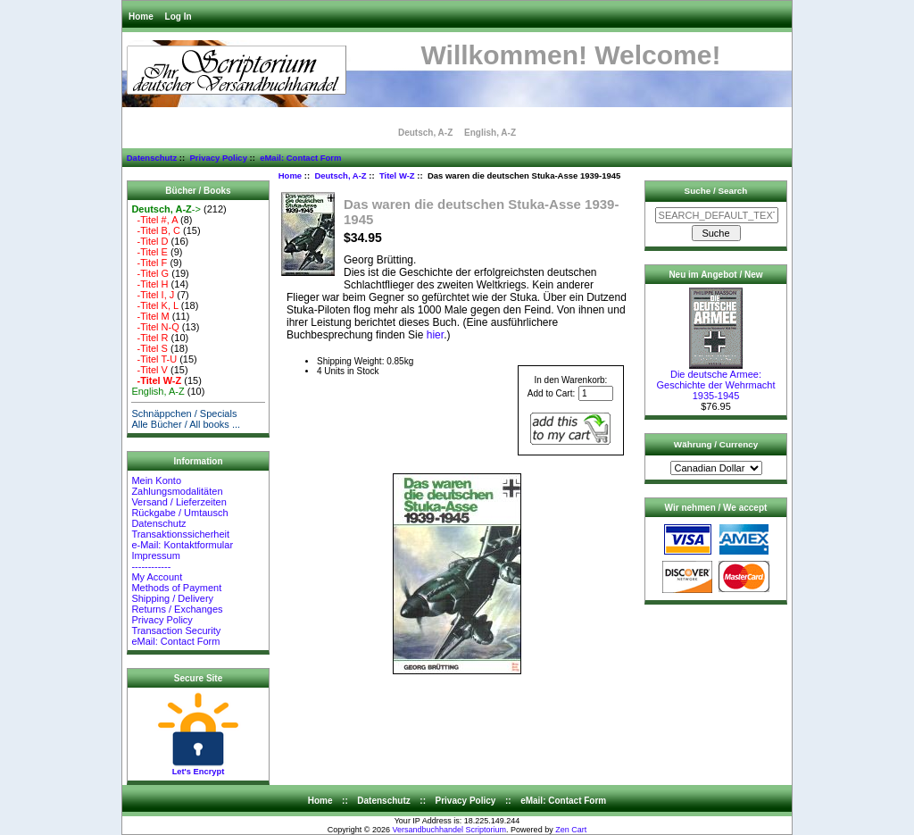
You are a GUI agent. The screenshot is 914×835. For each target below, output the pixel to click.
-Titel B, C (155, 230)
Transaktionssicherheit (180, 534)
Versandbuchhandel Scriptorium (450, 829)
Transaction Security (175, 630)
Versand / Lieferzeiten (178, 502)
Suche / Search (716, 191)
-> (166, 209)
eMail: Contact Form (300, 158)
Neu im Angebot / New (715, 275)
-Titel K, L (154, 305)
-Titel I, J (152, 294)
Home (141, 16)
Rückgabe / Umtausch (179, 512)
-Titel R (149, 337)
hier (435, 335)
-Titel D (149, 241)
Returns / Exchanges (176, 609)
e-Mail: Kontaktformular (183, 544)
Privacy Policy (217, 158)
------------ (150, 566)
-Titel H (149, 284)
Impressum (155, 555)
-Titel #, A (154, 219)
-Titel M (150, 316)
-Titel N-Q (155, 326)
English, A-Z (490, 133)
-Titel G (150, 273)
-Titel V (149, 369)
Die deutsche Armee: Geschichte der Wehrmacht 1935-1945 (715, 380)
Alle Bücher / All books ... (185, 424)
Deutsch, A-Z (340, 175)
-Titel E (149, 251)
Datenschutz (152, 158)
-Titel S (149, 348)
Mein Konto (156, 480)
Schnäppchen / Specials (184, 413)
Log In (178, 16)
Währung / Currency (716, 444)
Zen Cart (570, 829)
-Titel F (149, 262)
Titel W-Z (397, 175)
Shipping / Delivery (172, 598)
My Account (156, 577)
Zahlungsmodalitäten (176, 491)
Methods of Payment (176, 587)
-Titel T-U (154, 359)
